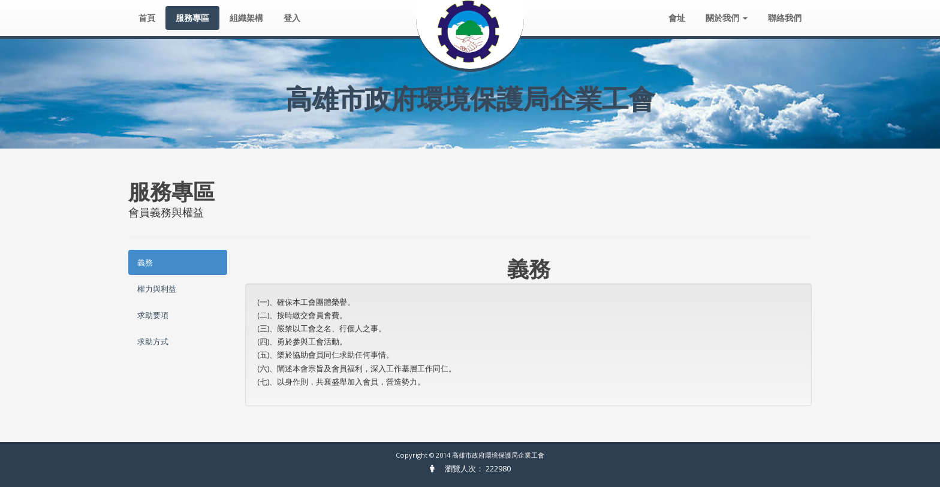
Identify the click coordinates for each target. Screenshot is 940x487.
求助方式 (152, 341)
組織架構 (246, 17)
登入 (292, 17)
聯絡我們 (785, 17)
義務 (145, 262)
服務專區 (192, 17)
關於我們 (727, 17)
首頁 (146, 17)
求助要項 (152, 315)
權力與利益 (156, 288)
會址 (676, 17)
